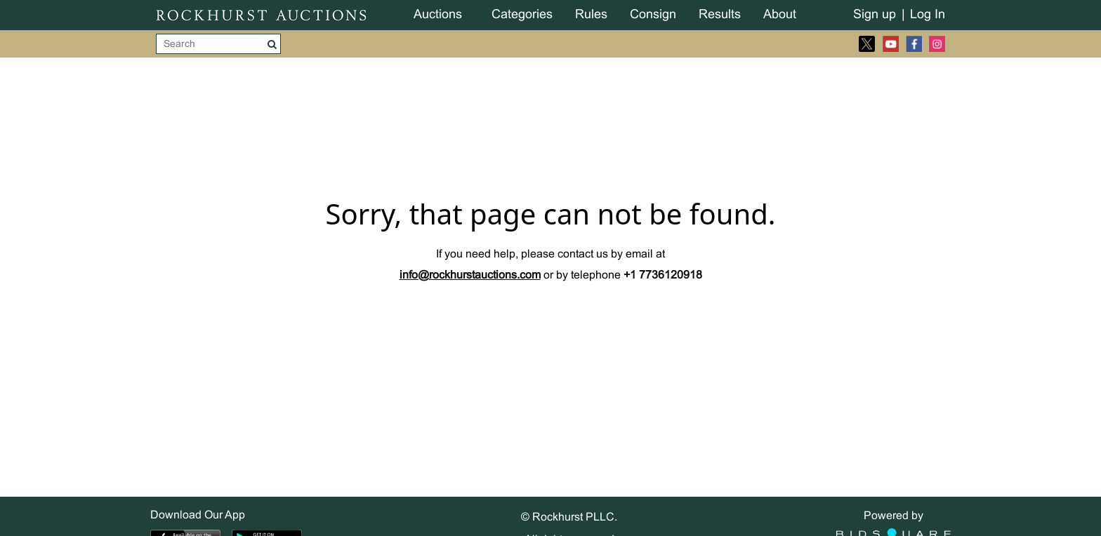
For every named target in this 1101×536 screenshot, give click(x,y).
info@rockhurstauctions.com (470, 275)
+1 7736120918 (663, 275)
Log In (927, 15)
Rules (591, 15)
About (779, 15)
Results (720, 15)
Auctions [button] (438, 15)
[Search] (210, 43)
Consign (653, 15)
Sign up (874, 15)
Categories (522, 15)
